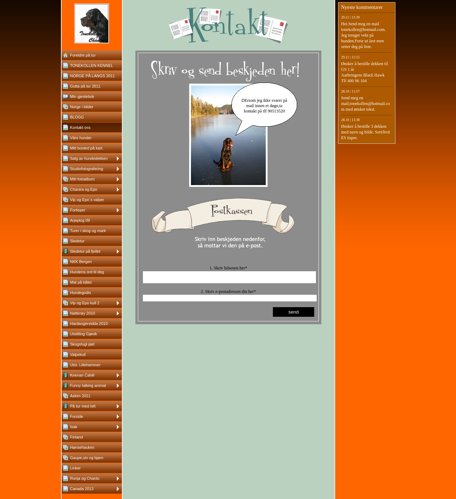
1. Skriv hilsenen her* (228, 268)
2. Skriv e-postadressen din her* (228, 293)
